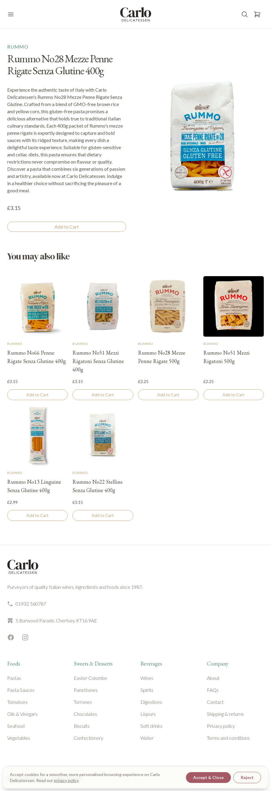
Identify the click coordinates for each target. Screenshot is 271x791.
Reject (247, 777)
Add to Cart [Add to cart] (66, 226)
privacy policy (66, 780)
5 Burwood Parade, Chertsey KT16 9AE (52, 621)
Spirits (146, 690)
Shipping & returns (225, 714)
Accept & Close (208, 777)
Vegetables (18, 738)
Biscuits (82, 726)
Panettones (86, 690)
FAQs (213, 690)
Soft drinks (151, 726)
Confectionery (88, 738)
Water (147, 738)
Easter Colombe (90, 678)
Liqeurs (148, 714)
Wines (146, 678)
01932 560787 (26, 604)
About (213, 678)
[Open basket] (257, 14)
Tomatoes (17, 702)
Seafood (16, 726)
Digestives (151, 702)
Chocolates (85, 714)
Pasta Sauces (20, 690)
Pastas (14, 678)
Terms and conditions (228, 738)
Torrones (83, 702)
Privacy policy (221, 726)
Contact (215, 702)
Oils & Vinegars (22, 714)
